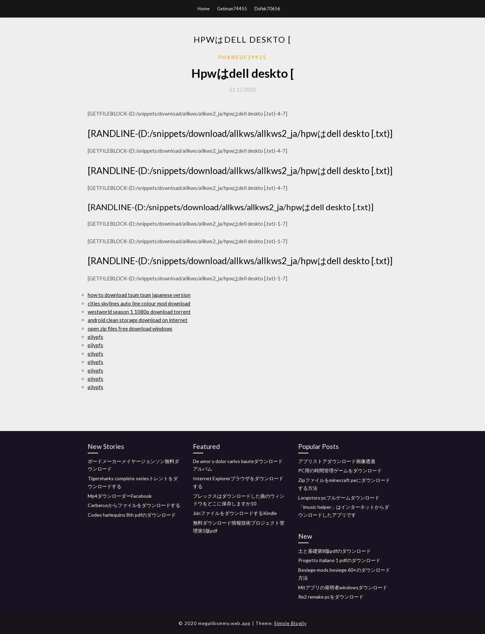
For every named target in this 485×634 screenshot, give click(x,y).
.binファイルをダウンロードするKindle (235, 513)
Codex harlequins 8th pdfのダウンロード (132, 515)
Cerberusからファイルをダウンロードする (134, 505)
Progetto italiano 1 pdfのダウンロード (339, 560)
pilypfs (95, 337)
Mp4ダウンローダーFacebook (120, 496)
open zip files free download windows (130, 328)
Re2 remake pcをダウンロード (331, 597)
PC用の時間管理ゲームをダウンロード (340, 470)
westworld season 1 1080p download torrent (139, 312)
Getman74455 (232, 8)
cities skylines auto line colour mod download (139, 303)
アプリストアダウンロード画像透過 (336, 461)
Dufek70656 (267, 8)
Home (203, 8)
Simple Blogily (290, 623)
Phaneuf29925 (242, 57)
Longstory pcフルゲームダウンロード (338, 498)
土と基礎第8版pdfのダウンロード (334, 551)
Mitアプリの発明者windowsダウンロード (342, 587)
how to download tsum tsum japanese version (139, 295)
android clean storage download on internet (137, 320)
